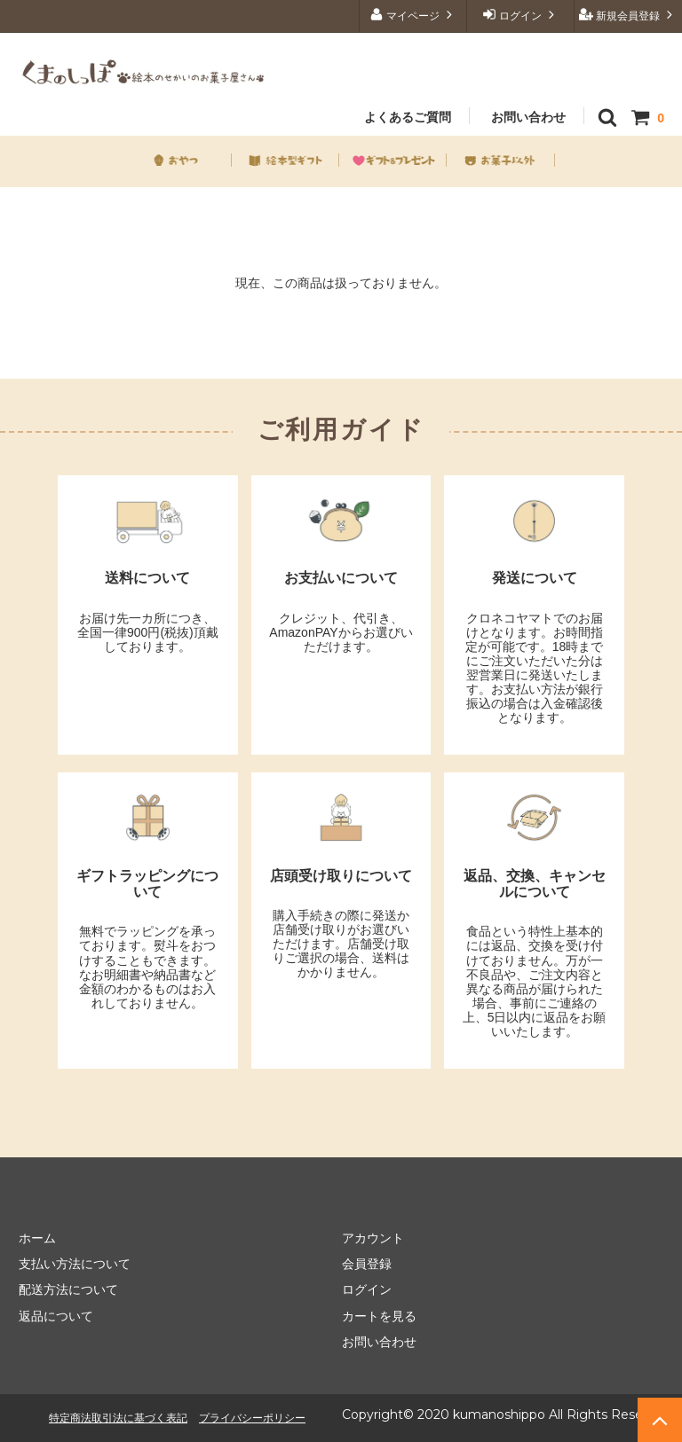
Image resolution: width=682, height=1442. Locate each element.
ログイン (520, 14)
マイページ (413, 14)
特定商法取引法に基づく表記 (118, 1417)
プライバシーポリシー (252, 1417)
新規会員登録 (628, 14)
